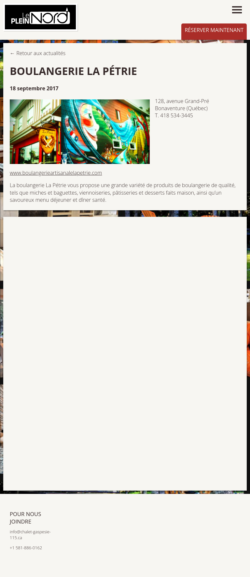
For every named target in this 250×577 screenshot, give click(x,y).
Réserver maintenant (214, 30)
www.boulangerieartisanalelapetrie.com (56, 172)
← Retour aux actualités (37, 53)
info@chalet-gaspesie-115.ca (30, 534)
